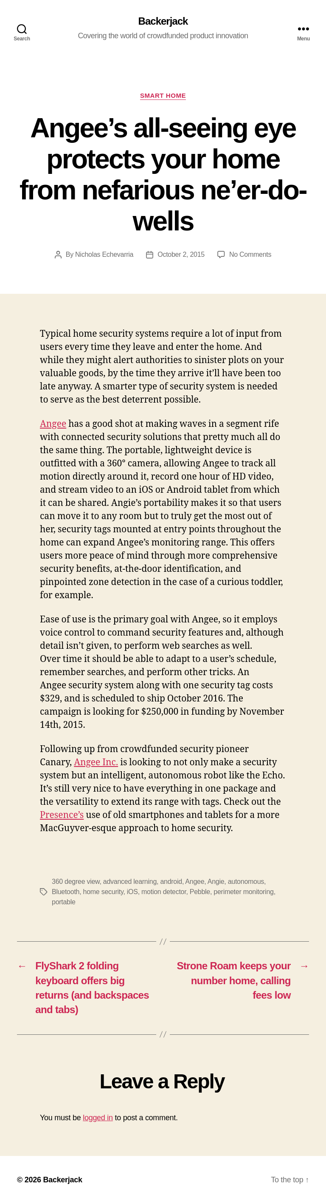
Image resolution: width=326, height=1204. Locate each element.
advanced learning (130, 881)
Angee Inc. (96, 762)
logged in (98, 1117)
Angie (216, 881)
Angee (53, 424)
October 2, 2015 (181, 254)
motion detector (163, 891)
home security (103, 891)
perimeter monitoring (243, 891)
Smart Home (163, 95)
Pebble (200, 891)
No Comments (250, 254)
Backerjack (163, 21)
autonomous (246, 881)
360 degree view (75, 881)
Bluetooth (65, 891)
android (171, 881)
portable (64, 902)
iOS (132, 891)
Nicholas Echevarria (104, 254)
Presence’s (62, 815)
